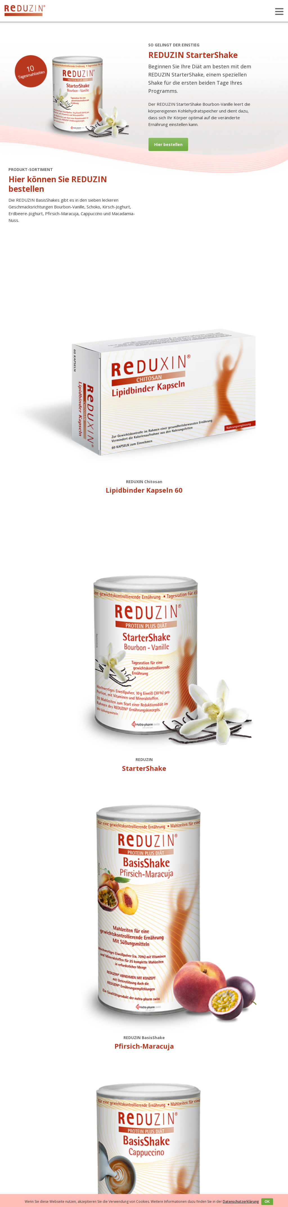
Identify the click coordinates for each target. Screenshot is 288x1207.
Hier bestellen (168, 144)
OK (267, 1202)
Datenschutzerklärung (241, 1201)
